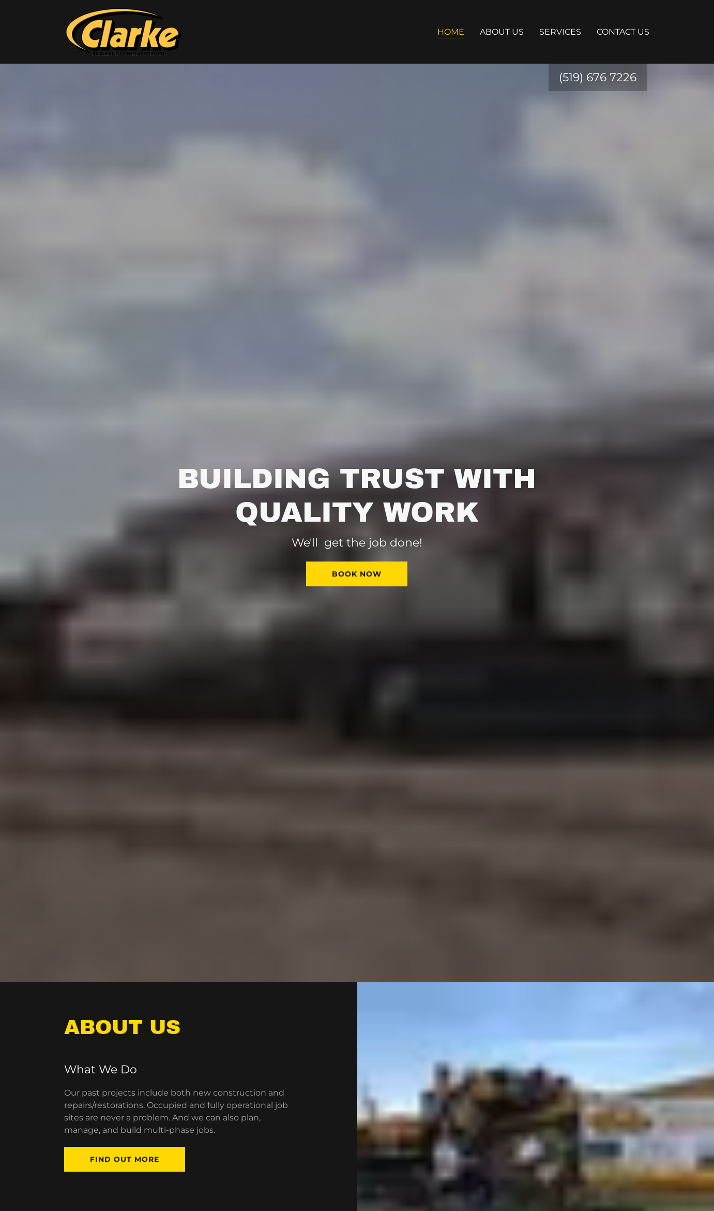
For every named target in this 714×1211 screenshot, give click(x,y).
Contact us (623, 32)
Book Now (357, 574)
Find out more (124, 1159)
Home (450, 32)
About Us (502, 32)
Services (560, 32)
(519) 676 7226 (597, 77)
